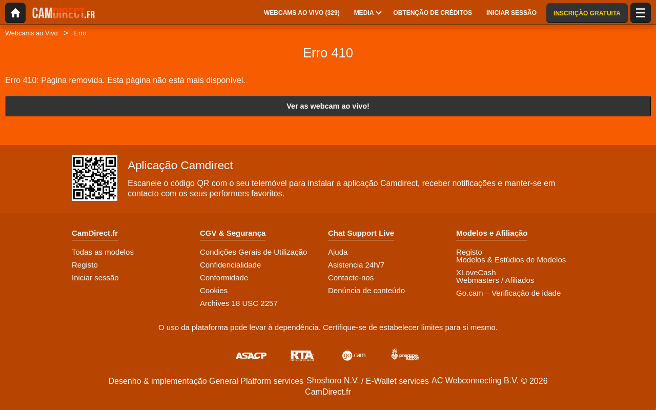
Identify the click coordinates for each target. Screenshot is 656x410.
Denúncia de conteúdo (366, 290)
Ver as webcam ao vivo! (328, 106)
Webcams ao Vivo (31, 33)
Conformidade (224, 277)
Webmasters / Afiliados (495, 280)
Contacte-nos (351, 277)
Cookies (214, 290)
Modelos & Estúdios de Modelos (511, 259)
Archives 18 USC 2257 (239, 303)
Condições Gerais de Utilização (253, 252)
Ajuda (337, 252)
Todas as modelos (103, 252)
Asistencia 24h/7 (356, 264)
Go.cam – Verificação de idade (508, 293)
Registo (85, 264)
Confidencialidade (230, 264)
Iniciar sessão (95, 277)
